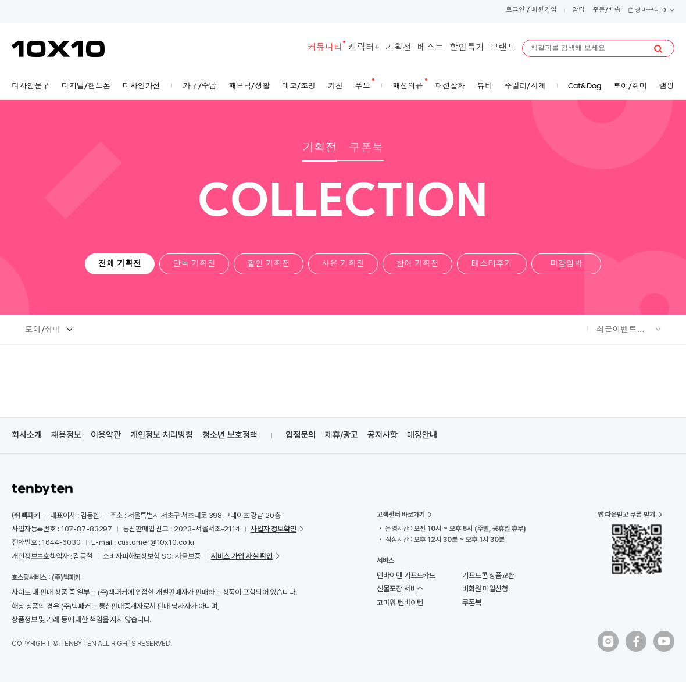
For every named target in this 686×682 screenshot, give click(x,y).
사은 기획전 (343, 264)
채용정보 (66, 435)
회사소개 (27, 435)
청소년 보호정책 (230, 435)
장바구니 (651, 11)
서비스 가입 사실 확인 (242, 556)
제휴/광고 (341, 435)
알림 (578, 10)
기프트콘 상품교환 (488, 575)
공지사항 (382, 435)
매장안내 (422, 435)
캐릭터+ (364, 48)
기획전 (398, 48)
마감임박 (566, 264)
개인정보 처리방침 (161, 435)
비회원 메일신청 (485, 588)
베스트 (430, 48)
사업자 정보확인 (273, 528)
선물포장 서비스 (400, 588)
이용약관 (106, 435)
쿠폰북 (366, 149)
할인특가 (466, 48)
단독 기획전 (194, 264)
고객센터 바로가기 (401, 514)
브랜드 (503, 48)
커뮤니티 (325, 48)
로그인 (515, 10)
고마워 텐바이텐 (400, 602)
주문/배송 (606, 10)
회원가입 (544, 10)
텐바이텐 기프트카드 (406, 575)
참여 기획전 (417, 264)
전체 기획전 (119, 264)
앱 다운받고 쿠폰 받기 (626, 514)
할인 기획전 (268, 264)
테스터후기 (491, 264)
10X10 (58, 49)
